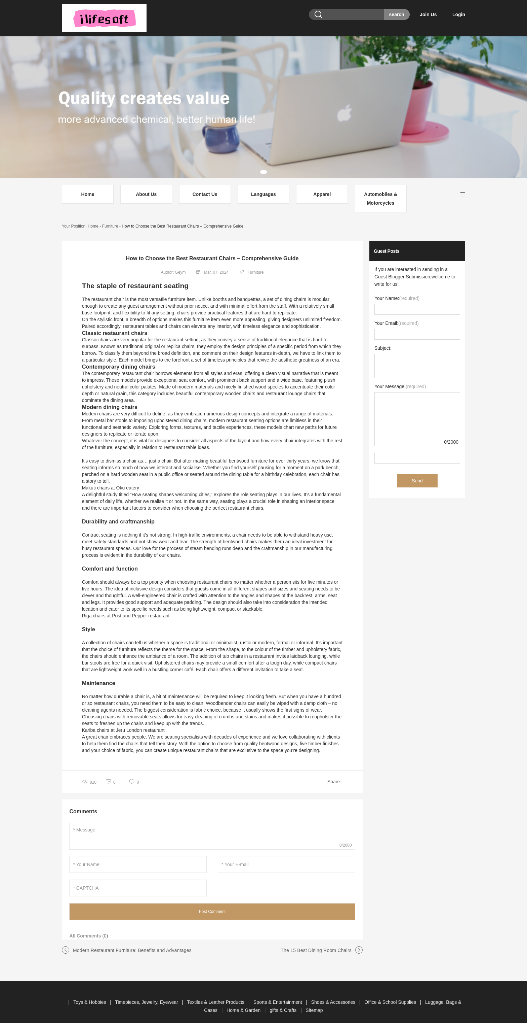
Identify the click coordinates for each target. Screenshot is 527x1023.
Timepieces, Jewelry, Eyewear (147, 994)
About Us (146, 186)
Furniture (110, 218)
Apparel (322, 186)
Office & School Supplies (390, 994)
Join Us (435, 14)
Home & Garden (244, 1002)
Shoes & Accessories (334, 994)
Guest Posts (386, 243)
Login (458, 14)
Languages (263, 186)
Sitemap (314, 1002)
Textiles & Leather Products (216, 994)
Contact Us (205, 186)
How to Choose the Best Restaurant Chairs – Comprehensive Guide (182, 218)
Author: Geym (173, 264)
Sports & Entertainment (278, 994)
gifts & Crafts (284, 1002)
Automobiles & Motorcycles (380, 190)
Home (87, 186)
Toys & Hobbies (90, 994)
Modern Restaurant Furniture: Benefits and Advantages (132, 942)
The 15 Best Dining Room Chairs (316, 942)
